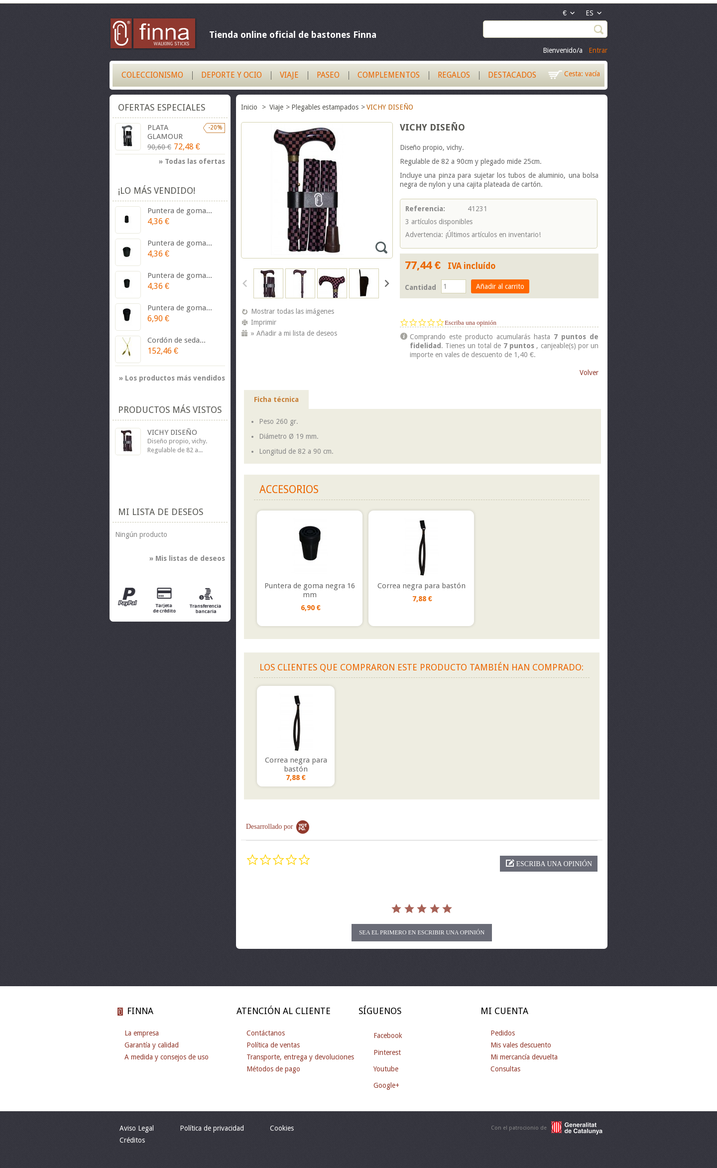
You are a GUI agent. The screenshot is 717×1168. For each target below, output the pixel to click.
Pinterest (387, 1052)
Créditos (132, 1140)
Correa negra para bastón (421, 585)
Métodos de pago (273, 1069)
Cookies (282, 1128)
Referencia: (425, 209)
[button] (549, 864)
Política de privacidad (212, 1128)
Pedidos (502, 1033)
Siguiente (386, 282)
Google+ (386, 1085)
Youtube (385, 1069)
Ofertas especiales (161, 107)
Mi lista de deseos (160, 512)
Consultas (505, 1069)
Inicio (250, 107)
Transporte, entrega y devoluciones (300, 1057)
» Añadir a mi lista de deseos (294, 333)
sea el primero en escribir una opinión (421, 932)
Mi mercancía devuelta (524, 1057)
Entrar (598, 50)
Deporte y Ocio (231, 75)
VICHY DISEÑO (172, 432)
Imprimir (263, 322)
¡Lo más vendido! (156, 190)
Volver (589, 373)
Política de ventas (273, 1045)
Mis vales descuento (520, 1045)
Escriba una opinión (470, 322)
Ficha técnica (276, 399)
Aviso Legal (137, 1128)
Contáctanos (265, 1033)
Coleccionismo (152, 75)
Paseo (328, 75)
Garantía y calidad (151, 1045)
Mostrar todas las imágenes (292, 311)
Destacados (512, 75)
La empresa (141, 1033)
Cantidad (420, 287)
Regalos (454, 75)
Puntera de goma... (179, 210)
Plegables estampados (324, 107)
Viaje (289, 75)
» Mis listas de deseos (187, 558)
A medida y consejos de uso (166, 1057)
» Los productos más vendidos (172, 378)
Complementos (389, 75)
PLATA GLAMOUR (165, 132)
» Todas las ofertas (192, 161)
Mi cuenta (504, 1011)
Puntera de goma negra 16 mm (309, 590)
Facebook (387, 1035)
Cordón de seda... (176, 340)
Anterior (245, 282)
